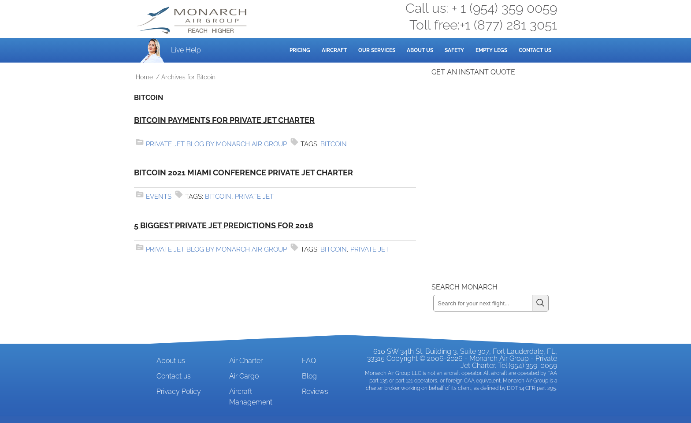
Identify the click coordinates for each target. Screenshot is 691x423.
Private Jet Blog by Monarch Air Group (216, 144)
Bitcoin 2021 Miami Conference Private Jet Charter (243, 172)
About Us (420, 50)
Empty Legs (491, 50)
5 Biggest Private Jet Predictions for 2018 (223, 225)
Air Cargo (244, 376)
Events (158, 196)
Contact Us (535, 50)
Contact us (173, 376)
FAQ (309, 360)
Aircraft (334, 50)
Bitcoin (333, 144)
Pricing (300, 50)
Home (144, 77)
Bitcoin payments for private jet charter (224, 120)
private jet (254, 196)
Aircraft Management (250, 396)
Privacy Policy (178, 391)
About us (170, 360)
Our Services (376, 50)
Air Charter (246, 360)
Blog (309, 376)
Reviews (315, 391)
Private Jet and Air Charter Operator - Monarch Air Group (192, 20)
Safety (454, 50)
